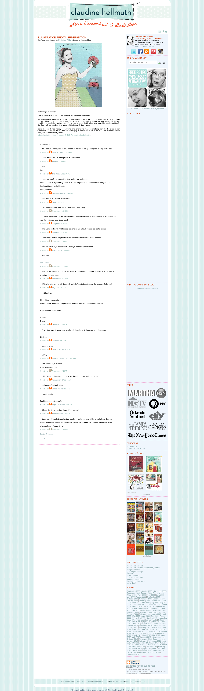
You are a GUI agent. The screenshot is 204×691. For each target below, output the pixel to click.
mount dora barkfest (135, 566)
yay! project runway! (135, 572)
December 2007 (138, 606)
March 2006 (131, 595)
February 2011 (145, 627)
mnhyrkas (56, 224)
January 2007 (132, 601)
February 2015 (145, 652)
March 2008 (137, 608)
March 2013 (156, 641)
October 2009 (152, 618)
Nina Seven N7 (58, 380)
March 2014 (137, 649)
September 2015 (133, 654)
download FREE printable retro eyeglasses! (147, 109)
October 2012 (132, 639)
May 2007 (136, 603)
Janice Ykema (57, 389)
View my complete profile (144, 46)
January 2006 (146, 593)
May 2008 (156, 608)
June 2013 (146, 643)
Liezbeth (55, 341)
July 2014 (136, 650)
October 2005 (147, 591)
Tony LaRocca (57, 414)
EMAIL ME (133, 447)
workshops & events (101, 681)
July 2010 (136, 624)
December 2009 (138, 620)
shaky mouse (57, 250)
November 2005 (159, 591)
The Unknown (57, 174)
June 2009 (146, 616)
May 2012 (156, 635)
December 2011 (138, 633)
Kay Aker (55, 288)
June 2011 (146, 629)
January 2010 (151, 620)
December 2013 (138, 647)
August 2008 (146, 610)
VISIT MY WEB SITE (137, 449)
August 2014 (146, 650)
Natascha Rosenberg (60, 358)
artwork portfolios (65, 681)
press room (114, 681)
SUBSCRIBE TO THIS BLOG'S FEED (141, 666)
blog (122, 681)
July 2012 (136, 637)
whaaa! (130, 573)
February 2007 (145, 601)
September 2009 (138, 618)
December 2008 (159, 612)
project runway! (133, 575)
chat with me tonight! (135, 577)
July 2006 (131, 597)
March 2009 (156, 614)
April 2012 (147, 635)
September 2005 (133, 591)
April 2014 (147, 649)
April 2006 (142, 595)
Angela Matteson (58, 405)
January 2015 (132, 652)
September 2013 (138, 645)
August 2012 (146, 637)
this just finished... (134, 570)
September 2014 (159, 650)
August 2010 (146, 624)
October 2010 (132, 626)
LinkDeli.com (131, 493)
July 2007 (155, 603)
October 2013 (152, 645)
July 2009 (155, 616)
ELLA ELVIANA (58, 350)
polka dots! (131, 583)
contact (137, 681)
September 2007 (138, 605)
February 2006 (158, 593)
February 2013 (145, 641)
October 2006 (132, 599)
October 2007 (152, 605)
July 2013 (155, 643)
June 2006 (160, 595)
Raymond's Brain (58, 193)
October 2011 (152, 631)
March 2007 (156, 601)
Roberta (55, 161)
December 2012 (159, 639)
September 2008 (159, 610)
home (143, 681)
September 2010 (159, 624)
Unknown (55, 325)
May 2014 (156, 649)
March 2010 (137, 622)
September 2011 (138, 631)
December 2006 (159, 599)
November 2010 (145, 626)
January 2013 (132, 641)
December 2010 (159, 626)
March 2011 (156, 627)
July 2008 (136, 610)
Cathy (54, 202)
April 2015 (156, 652)
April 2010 (147, 622)
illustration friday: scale (136, 581)
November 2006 (145, 599)
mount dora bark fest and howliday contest (143, 568)
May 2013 (136, 643)
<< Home (43, 438)
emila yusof (44, 263)
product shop (87, 681)
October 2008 (132, 612)
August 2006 (141, 597)
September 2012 (159, 637)
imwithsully (56, 279)
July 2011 (155, 629)
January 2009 (132, 614)
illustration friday (49, 135)
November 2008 (145, 612)
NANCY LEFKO (58, 152)
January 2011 (132, 627)
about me (129, 681)
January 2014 (151, 647)
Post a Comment (46, 434)
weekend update (133, 579)
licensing (76, 681)
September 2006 (153, 597)
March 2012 (137, 635)
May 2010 (156, 622)
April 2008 (147, 608)
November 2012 (145, 639)
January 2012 (151, 633)
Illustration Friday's (65, 40)
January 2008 (151, 606)
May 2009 (136, 616)
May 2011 (136, 629)
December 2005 (133, 593)
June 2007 (146, 603)
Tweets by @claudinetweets (147, 288)
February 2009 (145, 614)
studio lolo (56, 232)
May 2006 (151, 595)
